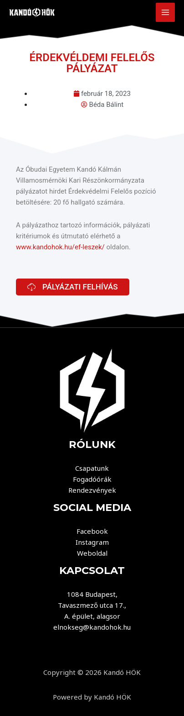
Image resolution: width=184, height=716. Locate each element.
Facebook (92, 531)
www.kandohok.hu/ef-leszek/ (60, 247)
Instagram (92, 542)
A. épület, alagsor (92, 616)
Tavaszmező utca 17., (92, 605)
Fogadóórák (92, 479)
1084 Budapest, (92, 594)
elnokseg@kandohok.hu (92, 627)
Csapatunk (92, 468)
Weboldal (92, 553)
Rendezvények (92, 490)
